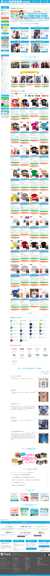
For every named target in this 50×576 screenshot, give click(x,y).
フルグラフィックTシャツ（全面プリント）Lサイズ (41, 432)
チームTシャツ (3, 91)
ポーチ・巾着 (4, 65)
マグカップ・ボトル (3, 568)
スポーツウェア (4, 74)
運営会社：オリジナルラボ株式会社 (42, 564)
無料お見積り (5, 21)
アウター (4, 77)
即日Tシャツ (46, 405)
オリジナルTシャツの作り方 (16, 569)
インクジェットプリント (16, 472)
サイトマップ (27, 569)
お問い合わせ (27, 568)
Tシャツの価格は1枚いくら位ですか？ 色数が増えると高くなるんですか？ (24, 477)
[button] (33, 2)
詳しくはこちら (31, 548)
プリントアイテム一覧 (3, 559)
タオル (3, 67)
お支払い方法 (25, 522)
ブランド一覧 (3, 87)
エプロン (4, 70)
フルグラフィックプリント (16, 563)
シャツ (3, 72)
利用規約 (38, 560)
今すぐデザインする (5, 18)
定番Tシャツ (18, 20)
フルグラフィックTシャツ (6, 84)
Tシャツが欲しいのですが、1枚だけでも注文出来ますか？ (21, 474)
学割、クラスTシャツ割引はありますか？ (19, 485)
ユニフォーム (4, 79)
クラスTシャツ (3, 90)
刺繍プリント (14, 564)
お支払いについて (27, 560)
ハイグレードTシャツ (45, 391)
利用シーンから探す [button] (16, 4)
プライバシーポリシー (40, 559)
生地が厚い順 (42, 93)
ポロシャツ (4, 58)
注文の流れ (26, 563)
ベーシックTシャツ (35, 20)
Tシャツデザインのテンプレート (17, 570)
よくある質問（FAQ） (28, 567)
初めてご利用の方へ (28, 559)
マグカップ (4, 82)
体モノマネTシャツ (4, 93)
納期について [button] (23, 4)
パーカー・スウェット (5, 60)
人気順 (16, 93)
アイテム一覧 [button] (9, 4)
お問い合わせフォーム (5, 33)
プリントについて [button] (37, 4)
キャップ (4, 567)
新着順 (20, 93)
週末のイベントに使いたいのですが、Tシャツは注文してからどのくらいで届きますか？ (26, 479)
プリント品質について (16, 559)
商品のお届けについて (28, 564)
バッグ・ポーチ (5, 563)
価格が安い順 (25, 93)
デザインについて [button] (29, 4)
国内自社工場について (40, 563)
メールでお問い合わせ (44, 546)
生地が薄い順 (36, 93)
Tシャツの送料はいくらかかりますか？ (18, 482)
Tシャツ (19, 6)
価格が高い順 (30, 93)
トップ (3, 4)
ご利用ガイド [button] (43, 4)
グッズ (1, 567)
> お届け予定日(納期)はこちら (5, 15)
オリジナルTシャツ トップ (13, 6)
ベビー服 (4, 62)
